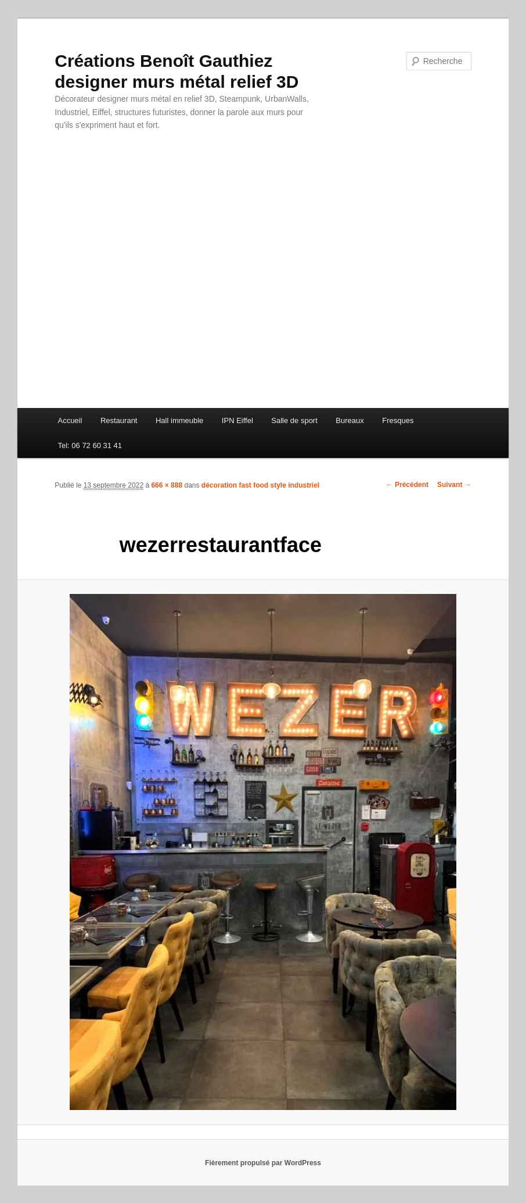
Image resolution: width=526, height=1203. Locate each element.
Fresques (397, 420)
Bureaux (349, 420)
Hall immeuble (179, 420)
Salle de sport (294, 420)
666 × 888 (166, 485)
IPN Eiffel (237, 420)
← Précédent (407, 485)
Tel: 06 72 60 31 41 (89, 445)
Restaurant (119, 420)
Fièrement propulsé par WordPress (263, 1163)
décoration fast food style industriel (260, 485)
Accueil (69, 420)
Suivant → (454, 485)
